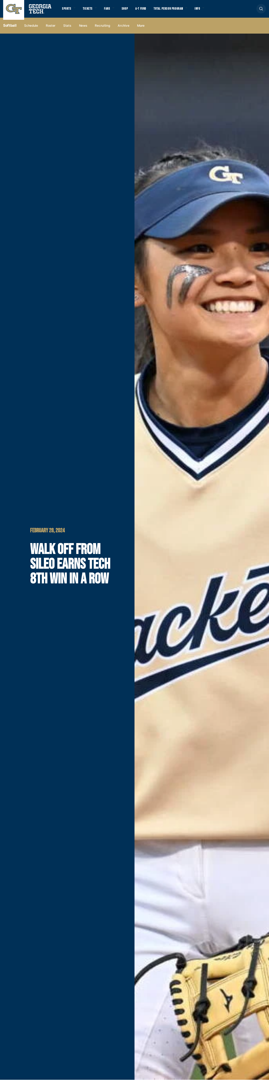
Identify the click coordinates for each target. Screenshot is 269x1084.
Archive (123, 30)
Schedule (31, 30)
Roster (50, 30)
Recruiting (102, 30)
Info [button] (210, 11)
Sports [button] (67, 11)
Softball (9, 30)
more (141, 30)
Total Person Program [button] (178, 11)
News (83, 30)
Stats (67, 30)
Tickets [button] (90, 11)
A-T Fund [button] (147, 11)
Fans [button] (111, 11)
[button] (261, 11)
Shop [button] (130, 11)
